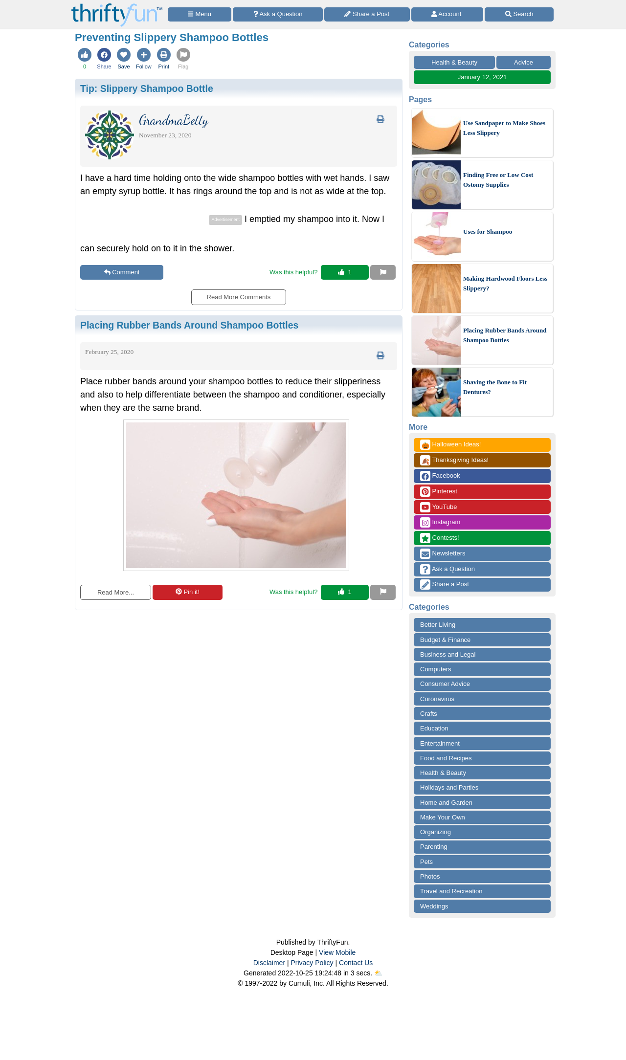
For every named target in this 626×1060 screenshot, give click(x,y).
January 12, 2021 (482, 77)
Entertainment (440, 743)
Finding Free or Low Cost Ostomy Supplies (498, 179)
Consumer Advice (445, 683)
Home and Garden (446, 802)
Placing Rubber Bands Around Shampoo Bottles (504, 335)
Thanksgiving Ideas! (454, 460)
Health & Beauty (454, 62)
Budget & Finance (445, 639)
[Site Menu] (199, 14)
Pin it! (188, 592)
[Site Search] (519, 14)
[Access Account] (447, 14)
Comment (122, 272)
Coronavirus (437, 699)
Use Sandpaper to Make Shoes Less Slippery (504, 127)
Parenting (433, 846)
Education (434, 728)
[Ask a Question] (278, 14)
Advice (523, 62)
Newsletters (443, 554)
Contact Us (356, 963)
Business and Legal (447, 654)
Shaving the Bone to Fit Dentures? (495, 387)
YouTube (438, 507)
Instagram (440, 522)
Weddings (434, 906)
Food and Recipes (446, 758)
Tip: (146, 88)
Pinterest (438, 491)
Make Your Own (442, 817)
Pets (426, 861)
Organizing (435, 832)
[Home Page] (116, 5)
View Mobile (337, 952)
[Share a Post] (367, 14)
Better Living (437, 624)
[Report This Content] (383, 272)
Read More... (115, 592)
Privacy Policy (312, 963)
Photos (430, 876)
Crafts (428, 713)
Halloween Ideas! (450, 445)
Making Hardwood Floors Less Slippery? (505, 283)
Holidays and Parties (449, 787)
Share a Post (444, 584)
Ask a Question (447, 569)
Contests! (439, 538)
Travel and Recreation (451, 891)
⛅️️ (378, 973)
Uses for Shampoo (487, 231)
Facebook (440, 476)
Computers (435, 669)
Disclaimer (269, 963)
